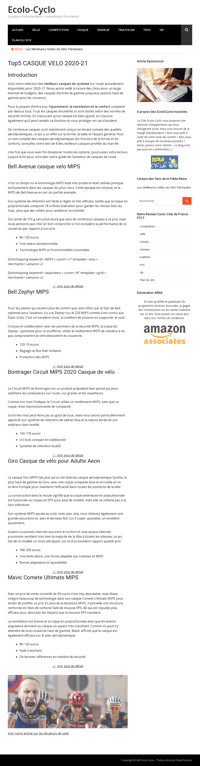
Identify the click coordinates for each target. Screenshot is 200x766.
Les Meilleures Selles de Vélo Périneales (54, 49)
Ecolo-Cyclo (31, 9)
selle (36, 30)
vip (162, 30)
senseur (103, 30)
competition (59, 30)
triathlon (126, 30)
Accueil (18, 30)
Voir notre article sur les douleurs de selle (38, 733)
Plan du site (21, 40)
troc (147, 30)
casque (82, 30)
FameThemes (184, 760)
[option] (107, 49)
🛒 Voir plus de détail (67, 286)
